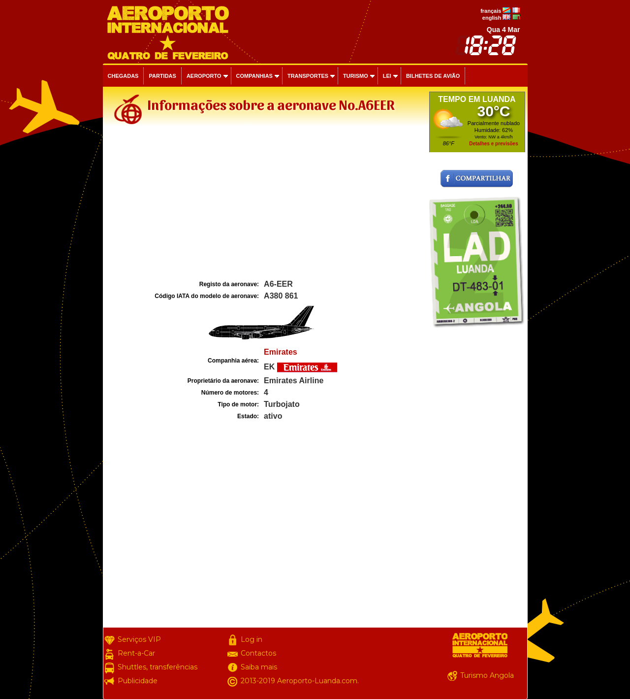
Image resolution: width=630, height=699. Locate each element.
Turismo (355, 76)
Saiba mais (259, 667)
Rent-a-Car (136, 653)
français (490, 11)
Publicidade (138, 680)
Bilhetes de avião (433, 76)
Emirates (280, 352)
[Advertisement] (265, 204)
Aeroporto (204, 76)
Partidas (162, 76)
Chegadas (123, 76)
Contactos (258, 653)
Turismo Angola (487, 675)
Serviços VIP (139, 639)
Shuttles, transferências (157, 667)
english (492, 18)
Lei (387, 76)
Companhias (254, 76)
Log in (251, 639)
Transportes (307, 76)
